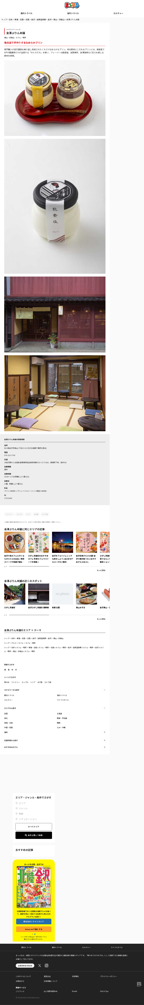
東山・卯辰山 (58, 19)
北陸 (27, 19)
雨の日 (6, 682)
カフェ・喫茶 (21, 37)
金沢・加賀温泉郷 (38, 19)
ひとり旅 (45, 514)
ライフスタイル (63, 700)
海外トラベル (73, 13)
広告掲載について (50, 981)
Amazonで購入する (33, 929)
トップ (4, 19)
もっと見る (101, 570)
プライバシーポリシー (108, 976)
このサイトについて (23, 976)
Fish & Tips (104, 991)
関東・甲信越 (62, 718)
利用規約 (75, 976)
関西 (58, 723)
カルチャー (118, 13)
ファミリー (9, 514)
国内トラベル (26, 13)
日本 (11, 19)
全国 (6, 713)
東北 (6, 718)
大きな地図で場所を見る (37, 448)
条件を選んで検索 (34, 835)
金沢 (49, 19)
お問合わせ (20, 981)
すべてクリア (33, 827)
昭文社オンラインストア (33, 921)
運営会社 (47, 976)
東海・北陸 (19, 19)
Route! (74, 991)
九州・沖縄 (61, 727)
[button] (32, 934)
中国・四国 (8, 727)
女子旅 (36, 514)
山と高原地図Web (51, 991)
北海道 (59, 713)
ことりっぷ (20, 991)
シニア (28, 514)
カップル (19, 514)
